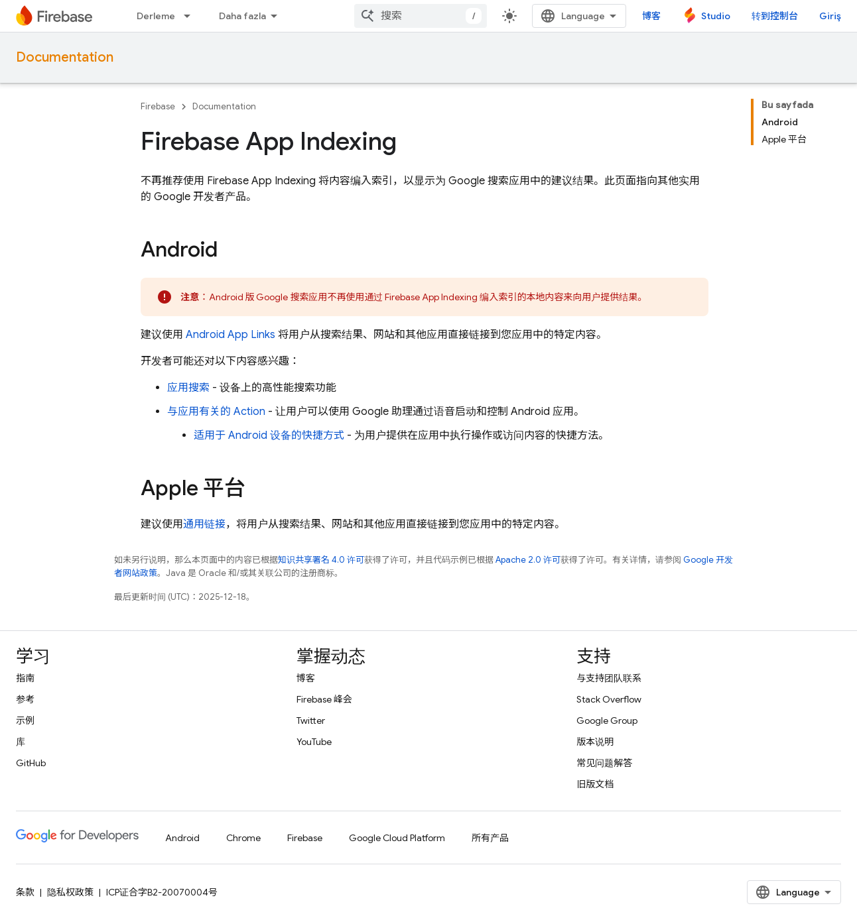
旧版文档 (595, 784)
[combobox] (420, 16)
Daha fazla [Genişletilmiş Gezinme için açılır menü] (242, 16)
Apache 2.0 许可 (527, 559)
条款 (25, 892)
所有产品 (490, 838)
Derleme (156, 16)
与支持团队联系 (608, 678)
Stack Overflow (608, 699)
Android (182, 838)
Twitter (311, 720)
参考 (25, 699)
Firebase (158, 106)
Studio (715, 16)
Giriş (830, 16)
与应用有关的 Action (216, 411)
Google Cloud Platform (397, 838)
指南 (25, 678)
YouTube (314, 742)
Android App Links (230, 334)
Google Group (606, 720)
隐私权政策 (70, 892)
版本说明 (595, 742)
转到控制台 (775, 16)
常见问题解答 (604, 763)
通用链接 (204, 524)
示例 (25, 720)
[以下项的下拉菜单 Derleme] (191, 16)
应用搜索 (188, 387)
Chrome (243, 838)
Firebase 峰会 (324, 699)
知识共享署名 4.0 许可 (321, 559)
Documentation (64, 57)
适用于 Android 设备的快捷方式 (269, 435)
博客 (651, 16)
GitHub (31, 763)
